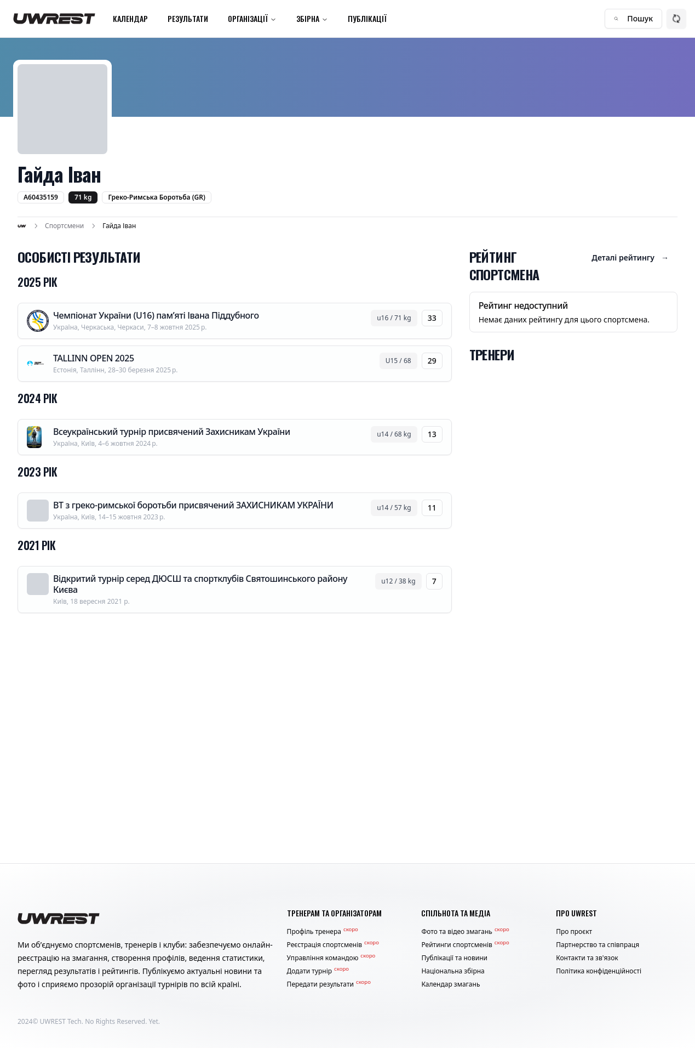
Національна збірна (452, 971)
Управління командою (331, 958)
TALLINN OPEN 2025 (93, 358)
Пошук (633, 18)
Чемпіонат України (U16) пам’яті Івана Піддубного (156, 315)
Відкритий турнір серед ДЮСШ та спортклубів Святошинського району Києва (200, 584)
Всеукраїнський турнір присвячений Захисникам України (171, 432)
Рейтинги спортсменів (465, 945)
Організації (252, 18)
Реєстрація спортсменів (333, 945)
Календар (130, 18)
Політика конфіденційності (598, 971)
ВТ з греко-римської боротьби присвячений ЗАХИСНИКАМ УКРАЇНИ (193, 505)
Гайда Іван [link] (119, 226)
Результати (188, 18)
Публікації (367, 18)
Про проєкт (574, 931)
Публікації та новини (454, 958)
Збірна (312, 18)
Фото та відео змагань (465, 931)
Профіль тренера (322, 931)
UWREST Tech (61, 1021)
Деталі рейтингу (630, 257)
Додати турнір (318, 971)
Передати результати (329, 984)
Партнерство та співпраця (597, 945)
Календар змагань (450, 984)
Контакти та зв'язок (587, 958)
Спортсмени (64, 226)
